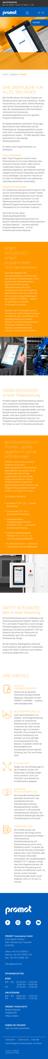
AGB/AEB (35, 1040)
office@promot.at (13, 964)
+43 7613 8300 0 (20, 951)
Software (13, 74)
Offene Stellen (11, 1016)
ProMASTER (11, 1013)
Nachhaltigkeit (12, 1043)
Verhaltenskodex (25, 1043)
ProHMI (22, 74)
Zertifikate (37, 1043)
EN (43, 13)
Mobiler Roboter (12, 1010)
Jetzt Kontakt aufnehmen (17, 1028)
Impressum (10, 1040)
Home (5, 74)
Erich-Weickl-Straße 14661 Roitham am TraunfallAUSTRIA (19, 941)
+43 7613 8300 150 (22, 954)
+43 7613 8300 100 (19, 958)
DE (39, 13)
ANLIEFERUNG (12, 992)
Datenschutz (23, 1040)
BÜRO (8, 978)
